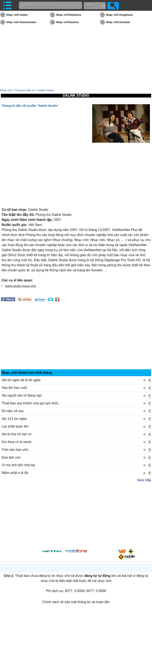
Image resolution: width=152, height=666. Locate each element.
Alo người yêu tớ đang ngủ (22, 395)
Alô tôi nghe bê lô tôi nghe (21, 380)
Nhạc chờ (6, 90)
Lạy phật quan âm (15, 426)
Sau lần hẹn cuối (14, 387)
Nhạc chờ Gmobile (118, 22)
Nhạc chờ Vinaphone (119, 14)
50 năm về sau (13, 411)
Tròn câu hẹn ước (15, 449)
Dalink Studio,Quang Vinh (20, 286)
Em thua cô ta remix (16, 442)
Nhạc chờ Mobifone (68, 14)
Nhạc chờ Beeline (67, 22)
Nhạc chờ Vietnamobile (21, 22)
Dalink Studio (46, 90)
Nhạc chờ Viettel (17, 14)
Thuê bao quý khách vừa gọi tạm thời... (31, 403)
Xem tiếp (144, 480)
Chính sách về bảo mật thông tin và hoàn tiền (76, 602)
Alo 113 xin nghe (14, 419)
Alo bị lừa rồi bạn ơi (16, 434)
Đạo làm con (11, 457)
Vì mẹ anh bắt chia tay (18, 465)
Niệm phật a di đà (15, 473)
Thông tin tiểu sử (24, 90)
